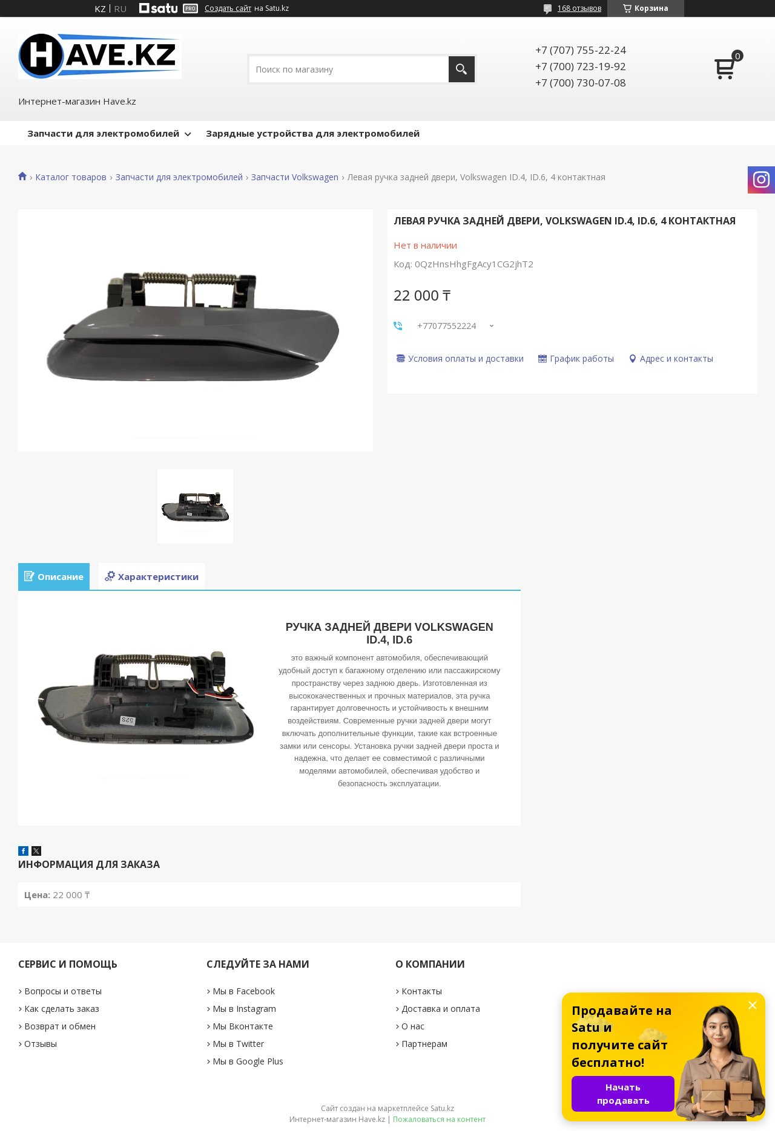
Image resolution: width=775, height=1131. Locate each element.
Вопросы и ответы (63, 991)
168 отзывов (579, 8)
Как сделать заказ (61, 1008)
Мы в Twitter (238, 1043)
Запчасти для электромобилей (103, 133)
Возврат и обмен (60, 1026)
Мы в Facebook (244, 991)
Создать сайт (228, 8)
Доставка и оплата (440, 1008)
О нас (412, 1026)
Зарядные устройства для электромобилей (313, 133)
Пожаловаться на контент (439, 1119)
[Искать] (462, 69)
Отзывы (40, 1043)
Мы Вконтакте (243, 1026)
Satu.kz (442, 1108)
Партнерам (424, 1043)
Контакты (421, 991)
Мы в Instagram (244, 1008)
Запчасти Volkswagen (294, 177)
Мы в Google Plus (248, 1061)
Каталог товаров (71, 177)
